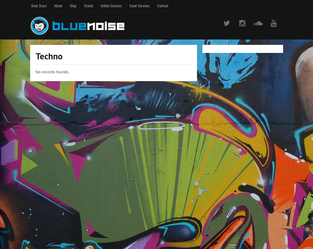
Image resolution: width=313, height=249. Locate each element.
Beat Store (39, 5)
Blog (73, 5)
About (58, 5)
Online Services (111, 5)
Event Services (139, 5)
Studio (88, 5)
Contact (162, 5)
